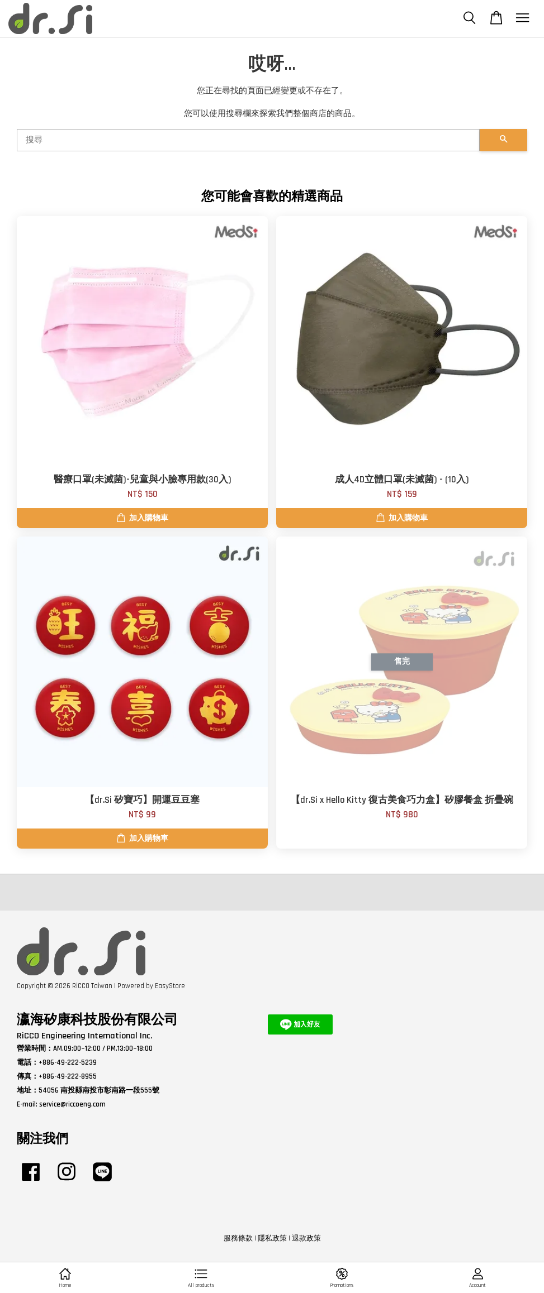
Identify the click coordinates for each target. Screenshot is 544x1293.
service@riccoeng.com (72, 1104)
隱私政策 (272, 1238)
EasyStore (170, 985)
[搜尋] (248, 140)
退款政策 (306, 1238)
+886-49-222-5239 (68, 1062)
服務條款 (238, 1238)
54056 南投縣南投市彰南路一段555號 (99, 1090)
